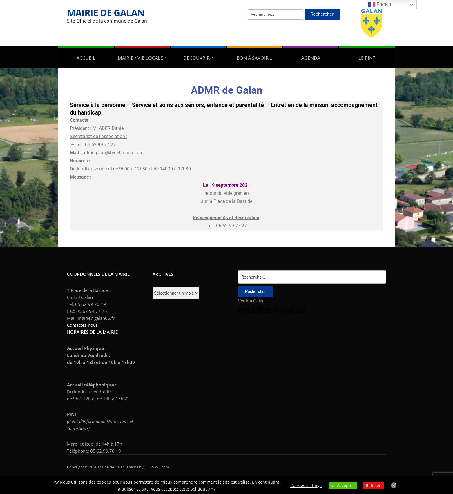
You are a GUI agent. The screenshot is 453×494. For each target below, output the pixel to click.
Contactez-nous (82, 325)
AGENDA (310, 58)
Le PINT (366, 58)
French (379, 4)
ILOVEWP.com (156, 467)
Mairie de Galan (105, 12)
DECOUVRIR (196, 58)
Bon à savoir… (254, 58)
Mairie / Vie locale (140, 58)
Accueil (86, 58)
